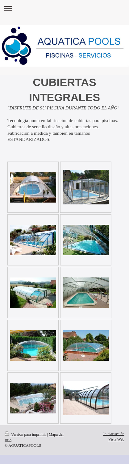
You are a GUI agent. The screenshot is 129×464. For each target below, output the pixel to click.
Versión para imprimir (26, 434)
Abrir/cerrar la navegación (64, 8)
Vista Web (116, 439)
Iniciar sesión (113, 434)
